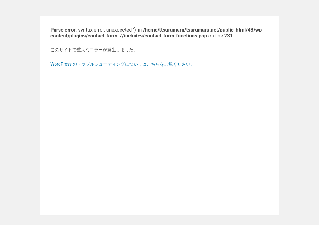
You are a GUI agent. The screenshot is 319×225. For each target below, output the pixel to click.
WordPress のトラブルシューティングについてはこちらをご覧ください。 (122, 64)
